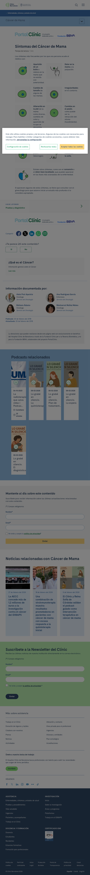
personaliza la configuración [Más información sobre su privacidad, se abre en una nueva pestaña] (29, 139)
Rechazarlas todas (48, 147)
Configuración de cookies (17, 147)
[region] (45, 141)
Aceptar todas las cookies (72, 147)
